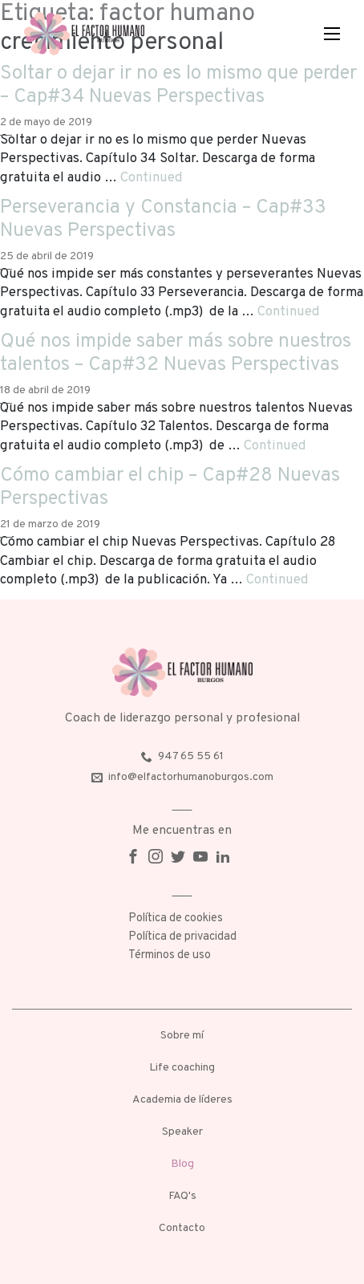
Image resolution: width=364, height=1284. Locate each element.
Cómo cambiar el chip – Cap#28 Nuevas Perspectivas (170, 487)
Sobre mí (182, 1035)
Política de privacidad (182, 937)
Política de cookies (175, 918)
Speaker (182, 1132)
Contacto (182, 1228)
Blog (182, 1164)
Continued (151, 177)
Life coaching (182, 1068)
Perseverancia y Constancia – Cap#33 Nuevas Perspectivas (163, 219)
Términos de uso (169, 955)
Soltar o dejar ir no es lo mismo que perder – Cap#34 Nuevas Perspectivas (178, 85)
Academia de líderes (182, 1100)
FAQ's (182, 1196)
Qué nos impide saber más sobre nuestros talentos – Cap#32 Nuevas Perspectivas (175, 353)
